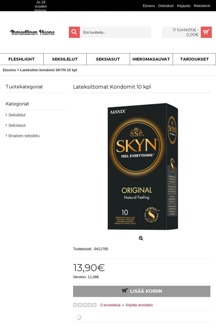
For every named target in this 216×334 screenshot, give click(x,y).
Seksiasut (17, 125)
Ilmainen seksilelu (24, 135)
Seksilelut (16, 115)
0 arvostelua (110, 305)
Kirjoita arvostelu (139, 305)
